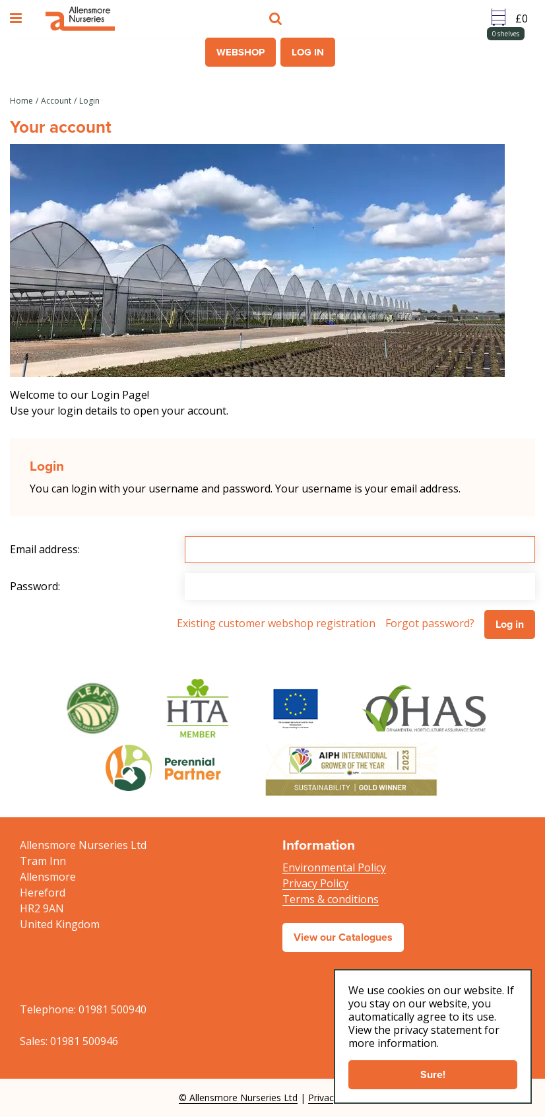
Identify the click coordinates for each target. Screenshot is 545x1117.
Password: (35, 586)
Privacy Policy (315, 883)
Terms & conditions (330, 899)
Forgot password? (429, 623)
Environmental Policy (334, 867)
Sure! (432, 1074)
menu (18, 18)
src (277, 18)
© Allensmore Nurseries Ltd (238, 1097)
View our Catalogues (343, 937)
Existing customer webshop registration (276, 623)
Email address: (45, 549)
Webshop (240, 52)
